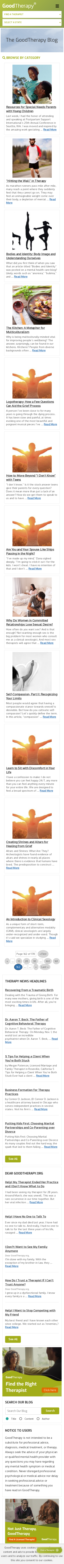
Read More (50, 129)
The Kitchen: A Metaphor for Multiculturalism (25, 330)
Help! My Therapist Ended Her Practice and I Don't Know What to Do (31, 1184)
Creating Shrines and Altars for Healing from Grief (27, 844)
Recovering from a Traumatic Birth (29, 990)
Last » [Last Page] (44, 967)
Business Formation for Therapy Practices (27, 1092)
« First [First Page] (43, 953)
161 (56, 961)
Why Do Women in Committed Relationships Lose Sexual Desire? (29, 622)
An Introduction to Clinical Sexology (30, 919)
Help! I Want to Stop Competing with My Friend (30, 1313)
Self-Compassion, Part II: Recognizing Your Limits (31, 696)
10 (19, 961)
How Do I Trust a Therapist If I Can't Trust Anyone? (29, 1282)
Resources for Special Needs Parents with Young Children (31, 109)
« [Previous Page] (7, 961)
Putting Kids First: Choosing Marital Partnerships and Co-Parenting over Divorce (30, 1128)
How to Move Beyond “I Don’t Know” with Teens (31, 477)
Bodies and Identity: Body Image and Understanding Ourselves (31, 256)
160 (48, 961)
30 (34, 961)
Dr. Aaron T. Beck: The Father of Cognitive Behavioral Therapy (26, 1022)
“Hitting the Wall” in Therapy (26, 181)
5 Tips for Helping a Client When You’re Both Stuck (27, 1059)
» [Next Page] (36, 967)
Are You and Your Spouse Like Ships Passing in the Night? (30, 551)
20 (26, 961)
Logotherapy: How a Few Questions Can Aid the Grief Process (30, 404)
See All (13, 1159)
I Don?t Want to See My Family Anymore (26, 1249)
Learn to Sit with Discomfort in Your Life (30, 770)
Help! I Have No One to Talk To (25, 1217)
